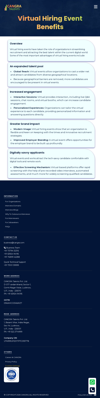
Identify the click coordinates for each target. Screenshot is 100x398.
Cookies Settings (12, 366)
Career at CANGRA (13, 357)
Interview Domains (13, 206)
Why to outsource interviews (17, 214)
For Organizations (12, 201)
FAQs (7, 227)
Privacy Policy (11, 362)
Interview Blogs (11, 210)
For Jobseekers (11, 222)
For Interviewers (12, 218)
